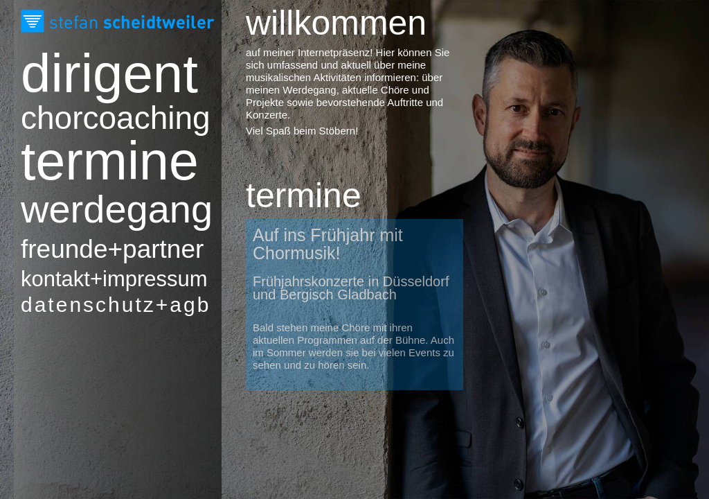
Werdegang (93, 209)
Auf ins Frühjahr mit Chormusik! (328, 244)
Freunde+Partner (93, 249)
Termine (93, 160)
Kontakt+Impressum (93, 279)
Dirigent (93, 73)
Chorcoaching (93, 118)
